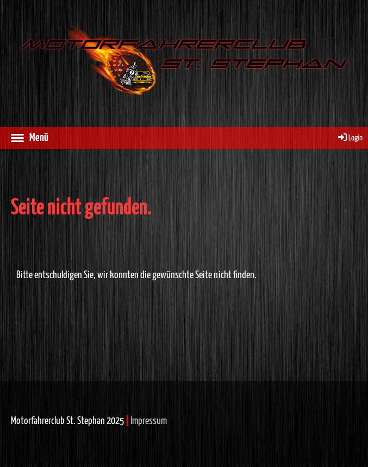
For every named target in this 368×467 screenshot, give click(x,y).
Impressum (148, 421)
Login (349, 138)
